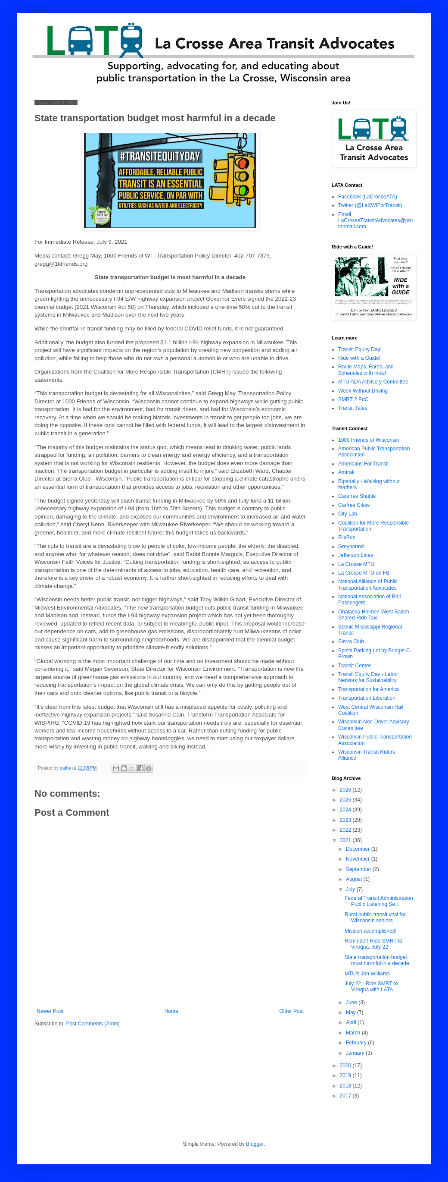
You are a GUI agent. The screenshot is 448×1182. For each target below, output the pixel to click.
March (354, 1033)
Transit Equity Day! (360, 349)
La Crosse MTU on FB (363, 573)
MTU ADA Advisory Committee (373, 382)
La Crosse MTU (356, 564)
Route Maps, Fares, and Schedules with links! (366, 370)
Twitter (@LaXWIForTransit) (370, 205)
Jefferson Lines (355, 555)
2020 (346, 1066)
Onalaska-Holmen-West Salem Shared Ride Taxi (373, 615)
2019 (346, 1075)
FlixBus (346, 537)
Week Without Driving (363, 391)
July (351, 889)
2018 (346, 1086)
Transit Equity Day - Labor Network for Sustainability (368, 677)
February (357, 1043)
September (359, 869)
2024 (346, 810)
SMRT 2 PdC (353, 399)
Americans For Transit (363, 464)
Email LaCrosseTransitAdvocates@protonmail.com (375, 220)
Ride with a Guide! (359, 358)
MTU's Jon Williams (367, 974)
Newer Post (50, 1011)
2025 (346, 800)
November (358, 859)
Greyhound (351, 547)
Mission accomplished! (371, 931)
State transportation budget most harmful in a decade (377, 960)
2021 (346, 840)
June (352, 1003)
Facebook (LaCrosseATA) (367, 197)
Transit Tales (352, 408)
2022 (346, 830)
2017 (346, 1096)
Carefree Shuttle (357, 496)
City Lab (347, 514)
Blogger (255, 1144)
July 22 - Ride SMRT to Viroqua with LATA (371, 987)
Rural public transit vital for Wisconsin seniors (375, 918)
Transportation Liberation (366, 698)
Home (171, 1011)
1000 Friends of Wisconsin (368, 440)
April (352, 1022)
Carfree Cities (354, 505)
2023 (346, 820)
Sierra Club (351, 641)
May (351, 1012)
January (356, 1053)
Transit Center (354, 666)
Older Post (291, 1011)
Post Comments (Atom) (93, 1024)
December (358, 849)
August (355, 879)
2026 (346, 790)
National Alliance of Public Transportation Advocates (368, 584)
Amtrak (346, 472)
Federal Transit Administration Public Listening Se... (379, 901)
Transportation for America (368, 689)
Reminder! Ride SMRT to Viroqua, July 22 (373, 944)
